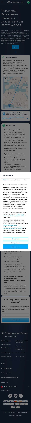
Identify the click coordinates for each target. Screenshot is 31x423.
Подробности (15, 180)
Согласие (5, 179)
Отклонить (15, 239)
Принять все (15, 247)
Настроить (14, 243)
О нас (25, 180)
